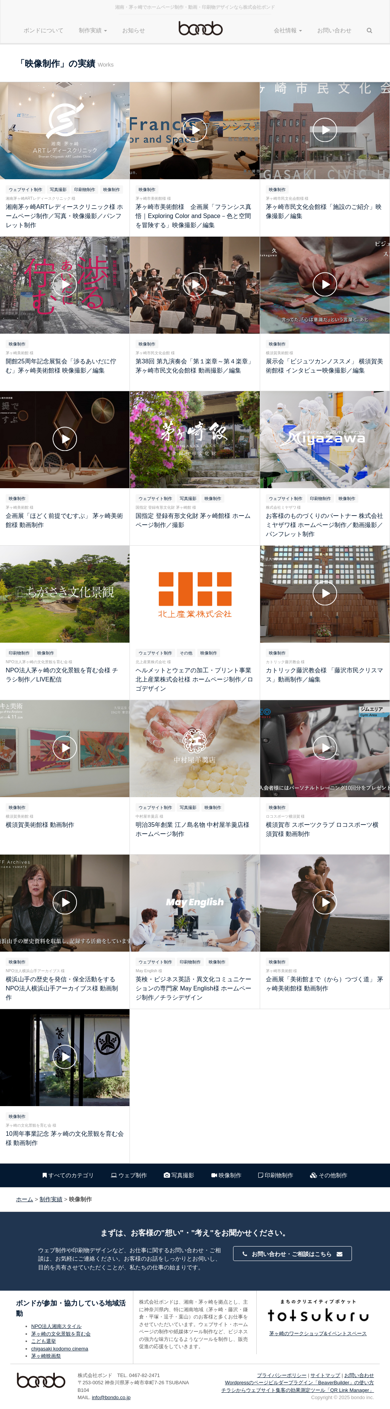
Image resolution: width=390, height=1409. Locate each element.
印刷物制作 (275, 1175)
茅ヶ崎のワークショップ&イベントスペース (318, 1333)
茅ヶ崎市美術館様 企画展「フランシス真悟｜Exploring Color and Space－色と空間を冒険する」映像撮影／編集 (193, 216)
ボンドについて (44, 30)
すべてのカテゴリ (68, 1175)
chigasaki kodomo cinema (59, 1349)
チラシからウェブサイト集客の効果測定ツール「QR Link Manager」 (297, 1390)
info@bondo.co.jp (111, 1397)
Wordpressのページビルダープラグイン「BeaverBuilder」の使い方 (299, 1382)
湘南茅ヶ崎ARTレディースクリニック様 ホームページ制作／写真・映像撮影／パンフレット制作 (64, 216)
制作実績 (51, 1199)
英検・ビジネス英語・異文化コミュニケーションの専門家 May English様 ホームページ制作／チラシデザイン (193, 988)
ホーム (24, 1199)
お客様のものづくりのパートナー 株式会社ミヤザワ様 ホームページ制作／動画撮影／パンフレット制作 (324, 525)
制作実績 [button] (93, 30)
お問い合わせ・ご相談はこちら (292, 1254)
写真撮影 (179, 1175)
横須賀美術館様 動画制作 (40, 825)
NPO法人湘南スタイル (56, 1326)
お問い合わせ (334, 30)
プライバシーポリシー (282, 1375)
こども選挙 (43, 1341)
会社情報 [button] (288, 30)
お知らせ (133, 30)
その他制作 (328, 1175)
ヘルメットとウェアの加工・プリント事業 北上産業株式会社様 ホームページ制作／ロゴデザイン (194, 679)
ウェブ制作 (129, 1175)
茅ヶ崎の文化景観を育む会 (61, 1334)
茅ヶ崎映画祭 (46, 1356)
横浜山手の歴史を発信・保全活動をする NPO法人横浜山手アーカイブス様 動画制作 (62, 988)
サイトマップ (325, 1375)
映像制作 (226, 1175)
